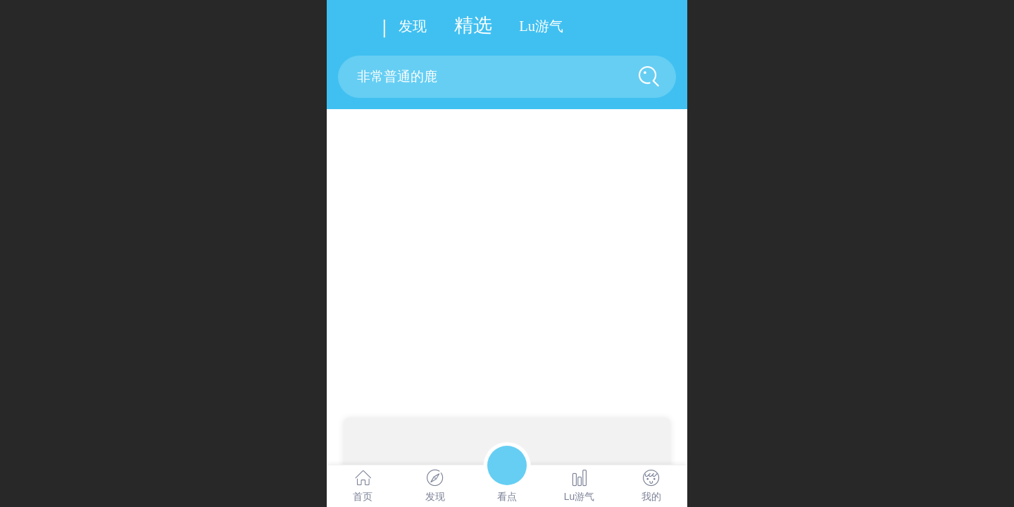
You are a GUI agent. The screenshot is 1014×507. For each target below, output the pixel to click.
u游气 (541, 26)
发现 (413, 26)
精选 (473, 25)
